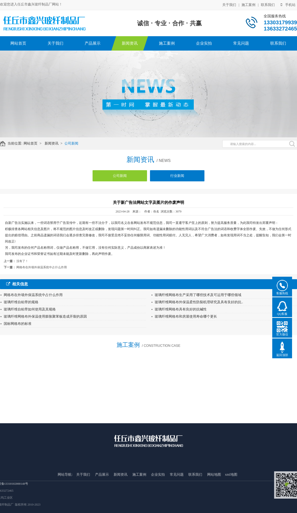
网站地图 (214, 497)
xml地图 (231, 497)
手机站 (288, 4)
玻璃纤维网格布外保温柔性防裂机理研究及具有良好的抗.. (199, 302)
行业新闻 (177, 179)
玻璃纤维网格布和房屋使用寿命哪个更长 (186, 316)
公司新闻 (75, 143)
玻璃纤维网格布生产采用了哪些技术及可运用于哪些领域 (198, 295)
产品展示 (92, 43)
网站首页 (18, 43)
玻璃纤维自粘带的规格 (21, 302)
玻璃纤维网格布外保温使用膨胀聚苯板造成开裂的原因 (45, 316)
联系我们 (268, 4)
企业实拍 (204, 43)
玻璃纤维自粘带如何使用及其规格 (30, 309)
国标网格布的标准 (17, 324)
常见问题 (241, 43)
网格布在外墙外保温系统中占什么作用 (41, 267)
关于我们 (229, 4)
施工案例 (248, 4)
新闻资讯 (130, 43)
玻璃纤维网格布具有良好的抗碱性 (181, 309)
